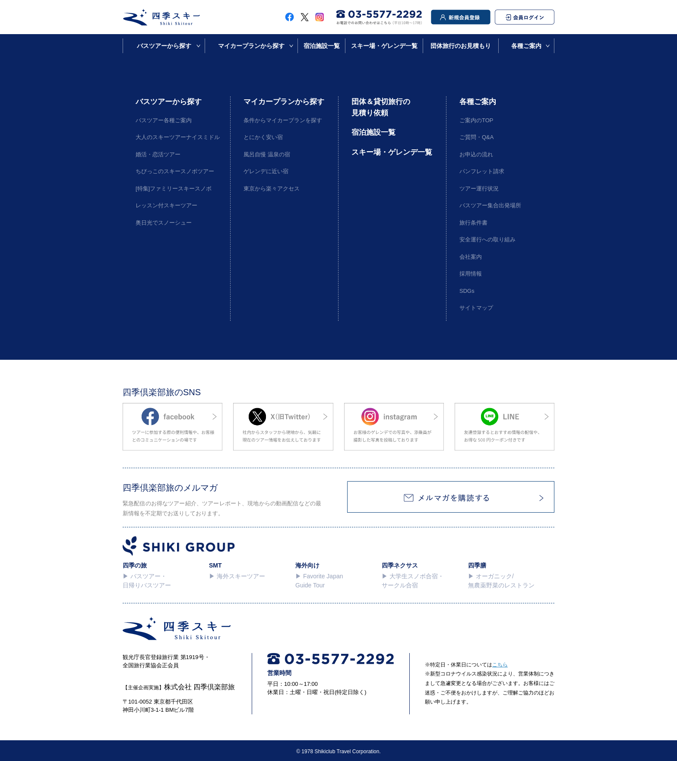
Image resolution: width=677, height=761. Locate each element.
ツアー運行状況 (479, 188)
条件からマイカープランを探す (283, 120)
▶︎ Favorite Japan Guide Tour (319, 581)
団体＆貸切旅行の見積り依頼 (380, 107)
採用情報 (470, 273)
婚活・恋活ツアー (158, 154)
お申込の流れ (476, 154)
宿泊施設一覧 (322, 45)
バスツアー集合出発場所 (490, 205)
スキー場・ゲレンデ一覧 (384, 45)
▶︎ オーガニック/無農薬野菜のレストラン (501, 581)
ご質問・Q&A (476, 137)
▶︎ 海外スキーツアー (237, 576)
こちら (500, 665)
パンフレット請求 (481, 171)
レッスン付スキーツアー (166, 205)
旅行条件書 (473, 222)
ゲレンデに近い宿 (266, 171)
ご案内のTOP (476, 120)
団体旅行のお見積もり (460, 45)
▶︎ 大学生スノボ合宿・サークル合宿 (413, 581)
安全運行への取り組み (487, 239)
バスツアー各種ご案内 (164, 120)
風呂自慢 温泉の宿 (267, 154)
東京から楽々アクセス (272, 188)
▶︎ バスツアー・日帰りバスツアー (147, 581)
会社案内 (470, 257)
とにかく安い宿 (263, 137)
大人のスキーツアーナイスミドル (176, 137)
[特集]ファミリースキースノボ (174, 188)
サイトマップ (476, 307)
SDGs (467, 291)
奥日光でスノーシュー (164, 222)
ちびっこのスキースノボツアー (175, 171)
